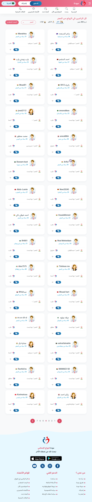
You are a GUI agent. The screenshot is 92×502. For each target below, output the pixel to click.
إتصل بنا (81, 494)
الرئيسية (74, 10)
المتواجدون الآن (57, 10)
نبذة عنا (81, 479)
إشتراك (24, 3)
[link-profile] (67, 35)
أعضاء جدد (45, 10)
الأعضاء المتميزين (33, 10)
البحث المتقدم (12, 22)
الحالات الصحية (20, 10)
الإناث (43, 22)
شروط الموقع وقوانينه (49, 486)
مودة (80, 3)
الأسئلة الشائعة (51, 483)
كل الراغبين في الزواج (21, 479)
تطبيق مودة (80, 483)
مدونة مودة (80, 486)
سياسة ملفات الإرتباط (49, 494)
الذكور (51, 22)
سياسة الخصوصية (50, 490)
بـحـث (66, 10)
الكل (60, 22)
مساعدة (53, 479)
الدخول (35, 3)
